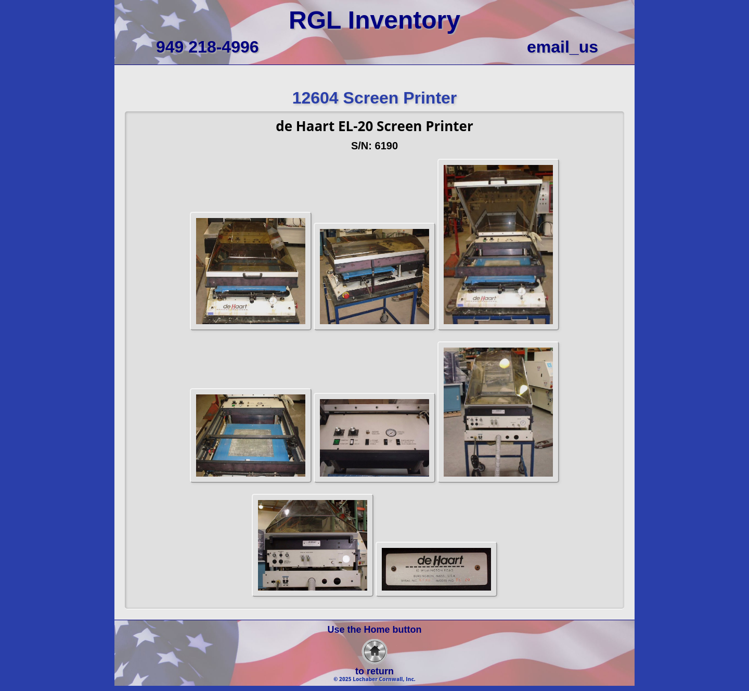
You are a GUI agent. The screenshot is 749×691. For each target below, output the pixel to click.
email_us (562, 46)
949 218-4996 (207, 46)
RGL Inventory (374, 20)
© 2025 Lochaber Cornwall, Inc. (374, 679)
